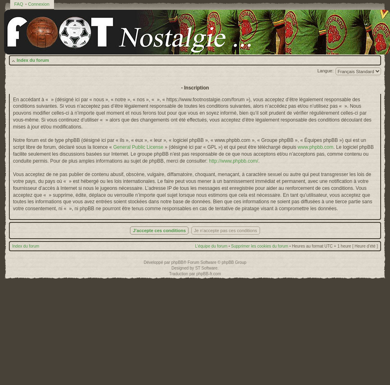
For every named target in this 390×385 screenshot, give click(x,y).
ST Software (206, 268)
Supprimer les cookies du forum (259, 246)
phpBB (177, 262)
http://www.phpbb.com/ (233, 161)
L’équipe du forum (211, 246)
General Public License (138, 147)
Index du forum (33, 60)
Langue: (325, 70)
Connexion (39, 4)
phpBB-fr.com (208, 274)
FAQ (18, 4)
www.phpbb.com (316, 147)
